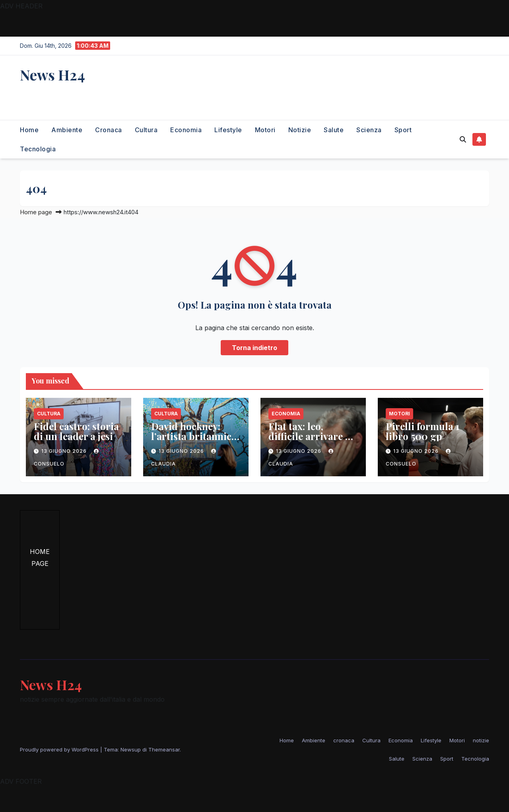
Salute (334, 130)
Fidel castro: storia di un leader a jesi (76, 431)
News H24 (52, 74)
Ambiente (66, 130)
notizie (299, 130)
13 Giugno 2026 (64, 451)
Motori (265, 130)
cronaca (108, 130)
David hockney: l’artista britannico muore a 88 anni (194, 436)
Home (29, 130)
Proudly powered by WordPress (60, 749)
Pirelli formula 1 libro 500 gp (422, 431)
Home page (36, 212)
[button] (463, 139)
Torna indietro (254, 348)
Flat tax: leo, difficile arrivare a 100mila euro (309, 436)
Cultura (146, 130)
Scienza (369, 130)
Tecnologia (38, 149)
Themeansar (164, 749)
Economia (186, 130)
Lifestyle (228, 130)
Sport (403, 130)
